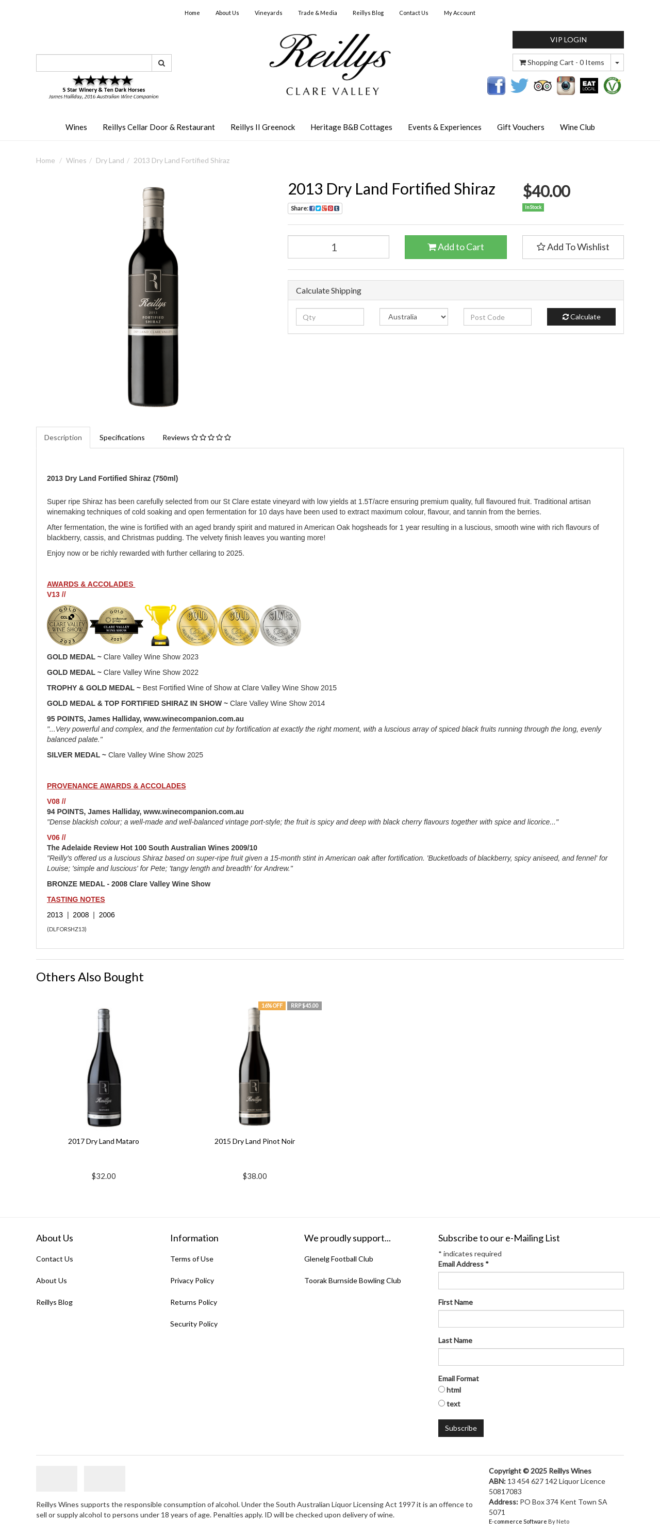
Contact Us (413, 12)
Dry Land (110, 160)
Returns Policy (193, 1302)
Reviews (196, 437)
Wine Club (577, 127)
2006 (107, 915)
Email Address (463, 1263)
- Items (561, 62)
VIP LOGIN (568, 39)
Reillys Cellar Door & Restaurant (159, 127)
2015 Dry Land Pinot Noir (254, 1141)
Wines (76, 127)
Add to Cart (455, 246)
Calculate (582, 316)
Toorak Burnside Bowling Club (352, 1280)
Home (192, 12)
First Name (455, 1302)
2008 (81, 915)
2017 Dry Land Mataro (103, 1141)
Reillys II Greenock (262, 127)
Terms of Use (191, 1258)
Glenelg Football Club (338, 1258)
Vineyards (269, 12)
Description (63, 437)
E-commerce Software (518, 1521)
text (453, 1403)
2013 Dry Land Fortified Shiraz (181, 160)
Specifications (122, 437)
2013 (55, 915)
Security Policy (194, 1323)
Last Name (455, 1340)
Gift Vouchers (520, 127)
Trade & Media (317, 12)
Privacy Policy (192, 1280)
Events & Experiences (445, 127)
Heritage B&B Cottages (351, 127)
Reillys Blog (368, 12)
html (454, 1389)
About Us (227, 12)
